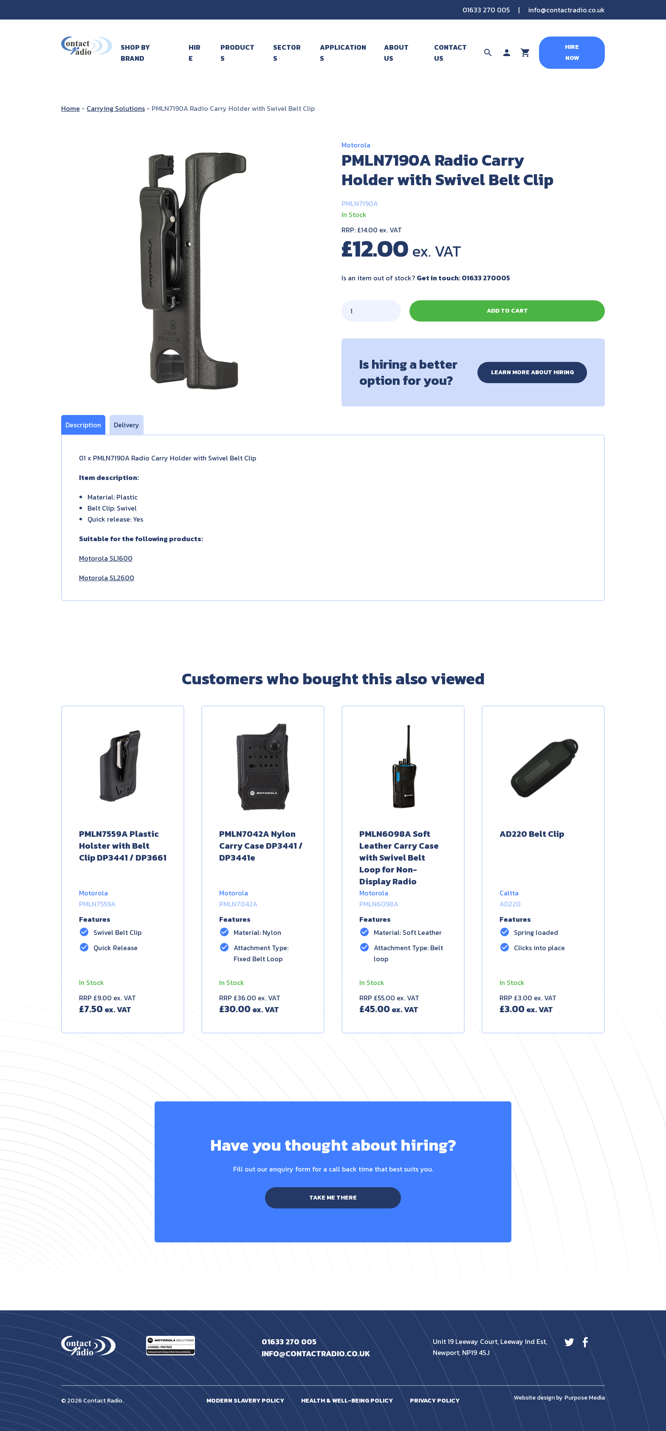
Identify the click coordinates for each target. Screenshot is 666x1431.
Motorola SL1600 (106, 558)
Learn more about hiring (532, 372)
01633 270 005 (486, 10)
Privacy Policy (435, 1400)
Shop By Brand (135, 52)
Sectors (287, 52)
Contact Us (450, 52)
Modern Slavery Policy (245, 1400)
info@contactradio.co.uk (566, 10)
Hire (194, 52)
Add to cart (507, 310)
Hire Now (572, 52)
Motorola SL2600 (106, 578)
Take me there (333, 1197)
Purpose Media (584, 1397)
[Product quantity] (371, 311)
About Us (396, 52)
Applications (343, 52)
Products (237, 52)
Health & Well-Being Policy (347, 1400)
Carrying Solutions (116, 108)
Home (70, 108)
